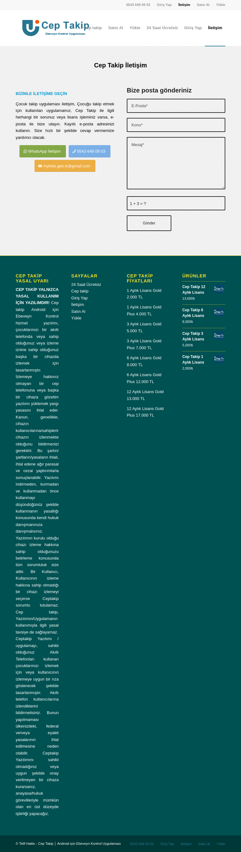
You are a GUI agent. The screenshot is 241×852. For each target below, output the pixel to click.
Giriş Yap (164, 5)
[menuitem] (138, 4)
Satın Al (203, 5)
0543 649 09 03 (138, 5)
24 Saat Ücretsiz (86, 284)
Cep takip (79, 291)
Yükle (220, 5)
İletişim (184, 5)
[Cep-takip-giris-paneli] (55, 28)
